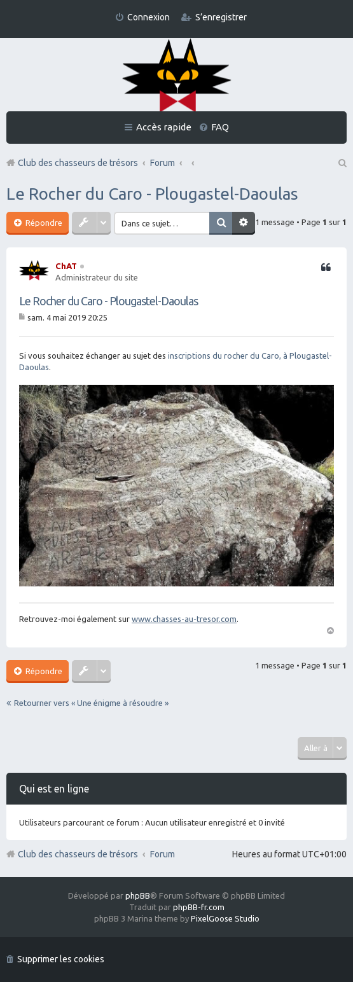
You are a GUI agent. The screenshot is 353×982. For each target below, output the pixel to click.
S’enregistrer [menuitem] (221, 17)
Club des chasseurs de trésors (78, 854)
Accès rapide (163, 126)
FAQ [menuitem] (220, 126)
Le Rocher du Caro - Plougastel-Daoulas (152, 193)
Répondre (43, 222)
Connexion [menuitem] (148, 17)
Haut (330, 630)
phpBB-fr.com (199, 906)
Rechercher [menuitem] (341, 162)
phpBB (137, 895)
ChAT (66, 265)
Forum (162, 854)
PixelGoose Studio (225, 918)
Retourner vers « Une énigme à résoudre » (91, 702)
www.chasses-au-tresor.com (184, 618)
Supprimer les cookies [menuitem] (60, 959)
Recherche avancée (243, 223)
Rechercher (220, 223)
